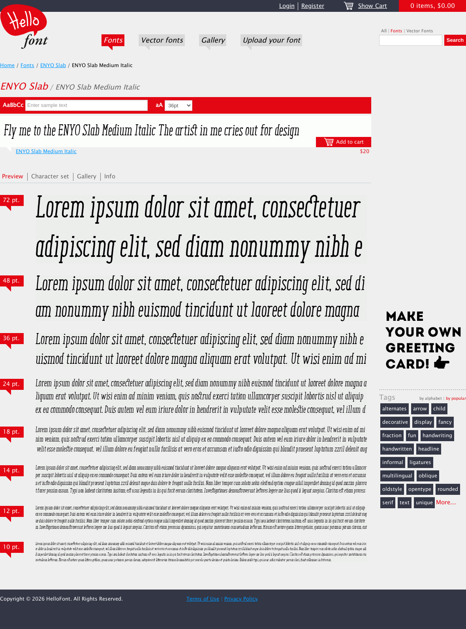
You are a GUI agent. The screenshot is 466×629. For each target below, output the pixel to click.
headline (428, 449)
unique (424, 503)
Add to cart (344, 142)
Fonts (112, 40)
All (384, 31)
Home (7, 65)
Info (109, 176)
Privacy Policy (241, 599)
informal (392, 462)
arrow (420, 409)
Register (312, 6)
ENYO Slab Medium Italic (46, 151)
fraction (392, 436)
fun (412, 436)
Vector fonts (162, 40)
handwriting (437, 436)
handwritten (397, 449)
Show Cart (372, 6)
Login (287, 6)
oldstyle (392, 489)
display (423, 422)
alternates (394, 409)
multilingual (397, 476)
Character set (50, 176)
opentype (419, 489)
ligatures (420, 462)
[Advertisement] (422, 180)
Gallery (212, 40)
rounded (448, 489)
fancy (445, 422)
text (405, 503)
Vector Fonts (419, 31)
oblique (428, 476)
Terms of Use (202, 599)
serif (387, 503)
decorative (395, 422)
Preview (12, 176)
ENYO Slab (53, 65)
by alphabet (430, 398)
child (439, 409)
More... (446, 502)
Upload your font (271, 40)
